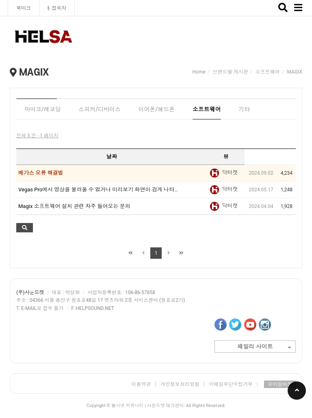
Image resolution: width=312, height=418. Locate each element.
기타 (244, 109)
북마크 (23, 8)
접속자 (57, 8)
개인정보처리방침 (179, 384)
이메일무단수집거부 (233, 384)
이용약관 (141, 384)
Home (199, 72)
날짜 (111, 157)
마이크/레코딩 (42, 109)
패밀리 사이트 (264, 347)
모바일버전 (280, 384)
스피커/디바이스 (99, 109)
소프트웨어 (207, 109)
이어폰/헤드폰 (157, 109)
